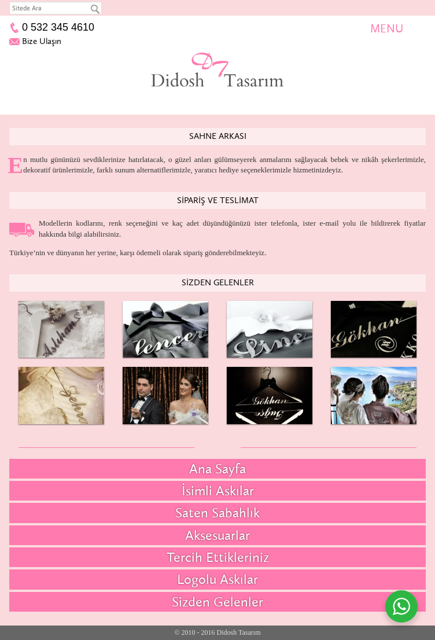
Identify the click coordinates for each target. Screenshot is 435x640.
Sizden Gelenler (218, 282)
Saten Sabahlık (217, 512)
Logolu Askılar (217, 579)
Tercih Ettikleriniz (218, 557)
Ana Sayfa (217, 468)
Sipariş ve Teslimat (218, 200)
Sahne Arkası (217, 136)
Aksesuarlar (217, 535)
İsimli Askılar (218, 490)
